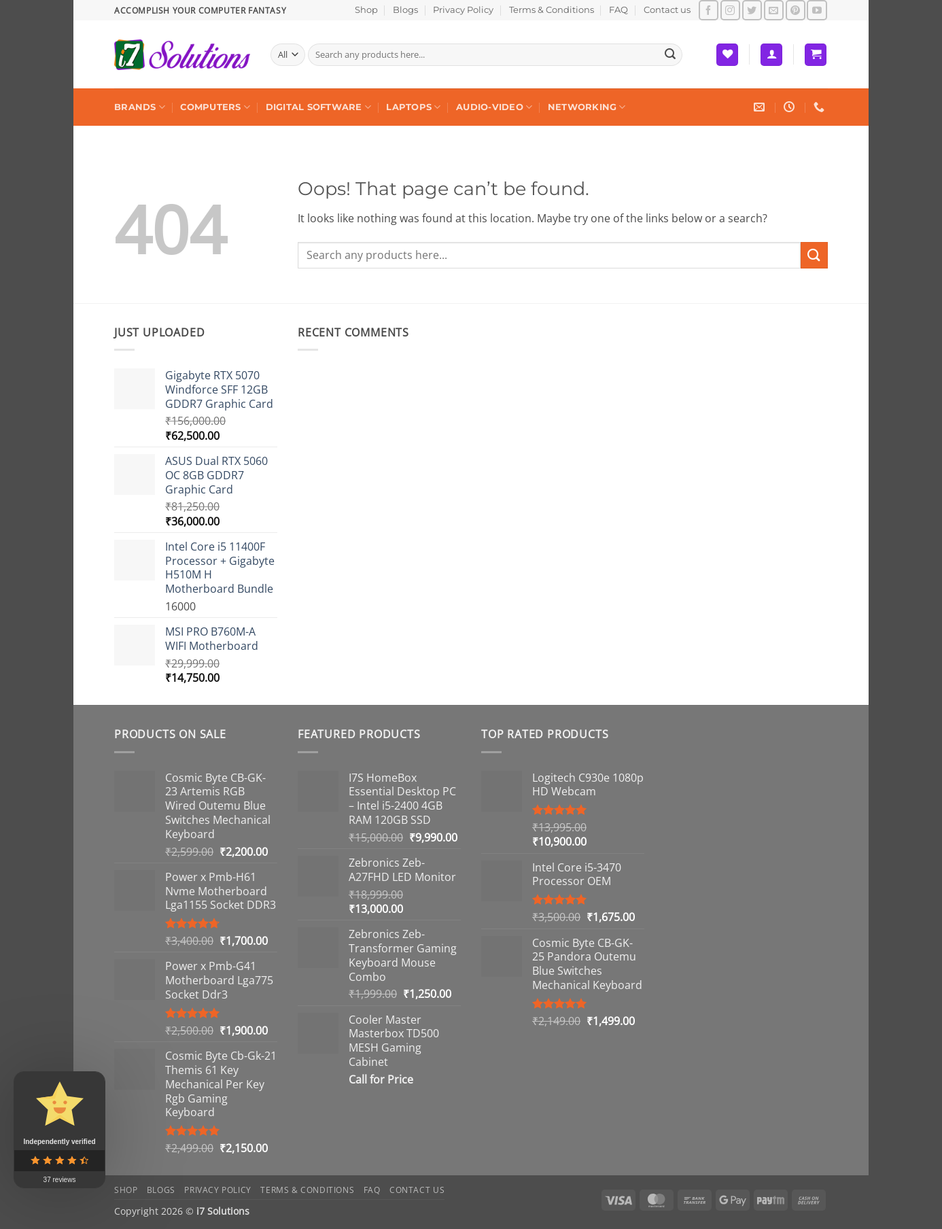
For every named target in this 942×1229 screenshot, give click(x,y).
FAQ (618, 10)
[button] (771, 55)
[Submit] (670, 55)
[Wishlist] (727, 55)
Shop (366, 10)
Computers (215, 107)
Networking (587, 107)
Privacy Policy (463, 10)
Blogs (405, 10)
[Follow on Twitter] (752, 10)
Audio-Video (494, 107)
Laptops (413, 107)
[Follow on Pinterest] (795, 10)
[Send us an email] (774, 10)
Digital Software (319, 107)
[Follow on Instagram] (730, 10)
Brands (139, 107)
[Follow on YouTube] (816, 10)
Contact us (667, 10)
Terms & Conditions (551, 10)
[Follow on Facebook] (708, 10)
